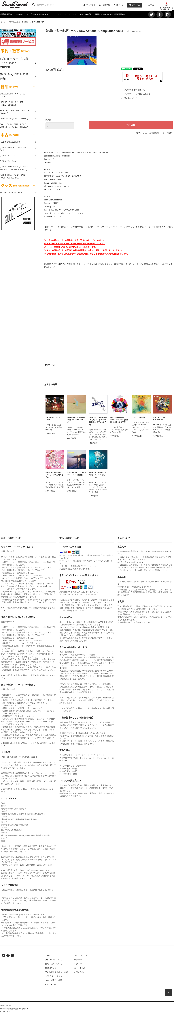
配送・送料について (53, 964)
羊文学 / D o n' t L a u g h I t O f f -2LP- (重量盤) (76, 474)
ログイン (120, 5)
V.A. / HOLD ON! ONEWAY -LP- (159, 418)
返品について (141, 133)
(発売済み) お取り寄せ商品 (18, 22)
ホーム (3, 22)
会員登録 (106, 5)
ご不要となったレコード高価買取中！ (110, 14)
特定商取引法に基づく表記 (161, 133)
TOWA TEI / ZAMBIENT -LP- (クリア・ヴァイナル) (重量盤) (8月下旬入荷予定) (98, 421)
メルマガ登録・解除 (53, 980)
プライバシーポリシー (54, 976)
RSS (47, 984)
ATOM (53, 984)
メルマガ (150, 5)
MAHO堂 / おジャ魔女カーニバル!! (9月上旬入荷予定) (54, 475)
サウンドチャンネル (41, 14)
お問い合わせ (80, 972)
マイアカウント (80, 955)
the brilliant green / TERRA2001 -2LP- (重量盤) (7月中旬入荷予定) (119, 419)
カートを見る (80, 968)
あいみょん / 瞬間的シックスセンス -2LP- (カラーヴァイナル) (98, 475)
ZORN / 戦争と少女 (139, 417)
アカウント (91, 5)
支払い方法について (53, 959)
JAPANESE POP (38, 22)
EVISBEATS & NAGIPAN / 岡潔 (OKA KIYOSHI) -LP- (76, 419)
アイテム (134, 5)
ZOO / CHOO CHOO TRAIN (53, 418)
